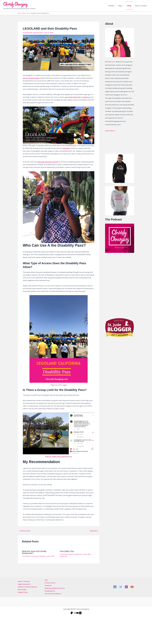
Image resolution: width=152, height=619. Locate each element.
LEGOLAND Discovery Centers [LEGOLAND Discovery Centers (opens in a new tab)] (47, 162)
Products (47, 585)
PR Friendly (22, 589)
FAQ (45, 580)
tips (65, 556)
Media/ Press (23, 592)
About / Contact (141, 6)
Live (32, 556)
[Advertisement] (119, 285)
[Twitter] (120, 586)
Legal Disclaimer (24, 584)
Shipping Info (49, 591)
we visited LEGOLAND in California (77, 97)
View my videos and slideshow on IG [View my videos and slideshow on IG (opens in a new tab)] (58, 456)
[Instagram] (126, 586)
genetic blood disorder (31, 78)
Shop (130, 6)
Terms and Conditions (52, 594)
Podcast (113, 6)
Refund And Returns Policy (54, 588)
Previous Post (24, 531)
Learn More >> (110, 131)
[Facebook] (115, 586)
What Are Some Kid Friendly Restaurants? (34, 552)
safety (62, 556)
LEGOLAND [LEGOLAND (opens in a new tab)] (66, 148)
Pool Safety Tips (67, 551)
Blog (122, 6)
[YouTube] (132, 586)
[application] (124, 6)
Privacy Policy (49, 583)
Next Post (94, 531)
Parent (36, 556)
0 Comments (27, 33)
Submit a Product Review (27, 587)
